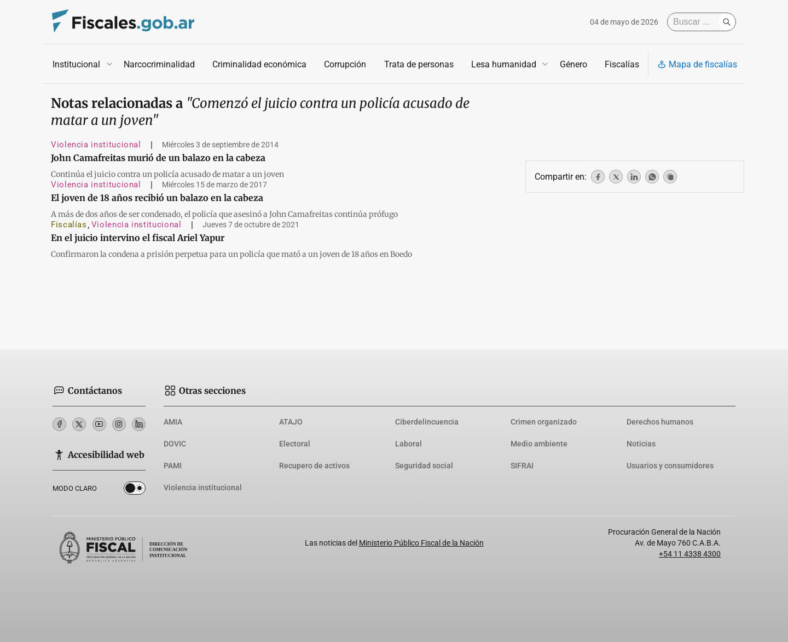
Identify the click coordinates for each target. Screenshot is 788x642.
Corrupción (345, 64)
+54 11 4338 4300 (690, 553)
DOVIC (175, 443)
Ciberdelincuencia (427, 421)
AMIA (173, 421)
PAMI (173, 465)
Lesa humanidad (503, 64)
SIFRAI (522, 465)
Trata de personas (419, 64)
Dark (134, 490)
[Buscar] (695, 21)
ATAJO (291, 421)
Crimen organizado (544, 421)
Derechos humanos (660, 421)
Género (573, 64)
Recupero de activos (314, 465)
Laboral (408, 443)
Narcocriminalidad (159, 64)
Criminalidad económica (259, 64)
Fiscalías (622, 64)
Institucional (76, 64)
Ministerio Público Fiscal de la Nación (421, 542)
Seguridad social (424, 465)
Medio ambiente (539, 443)
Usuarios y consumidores (670, 465)
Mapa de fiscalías (697, 64)
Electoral (294, 443)
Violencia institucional (96, 144)
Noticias (641, 443)
